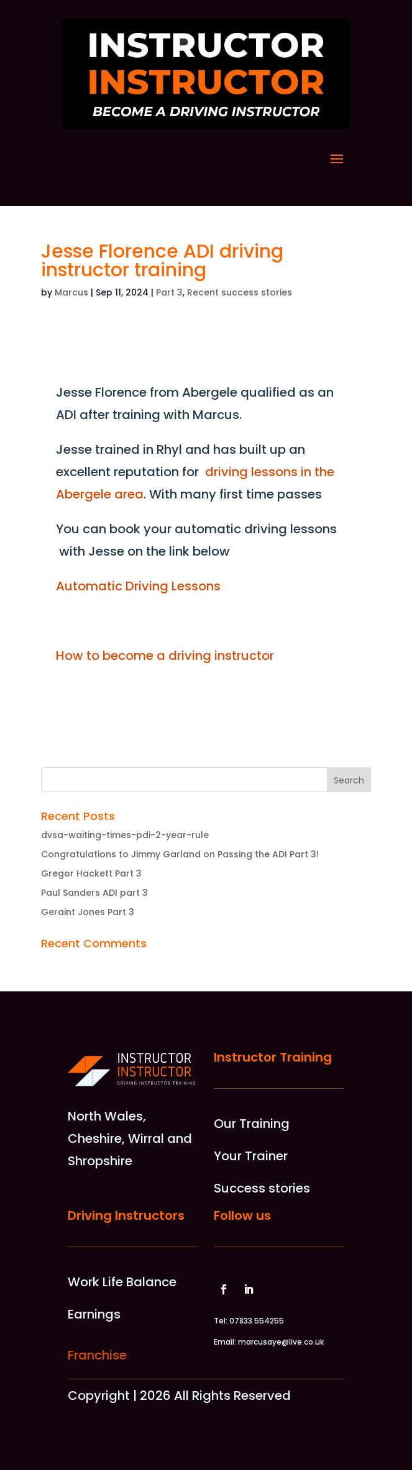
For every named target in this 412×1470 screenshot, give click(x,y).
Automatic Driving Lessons (138, 586)
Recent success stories (239, 292)
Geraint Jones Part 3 (87, 912)
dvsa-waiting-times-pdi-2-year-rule (125, 835)
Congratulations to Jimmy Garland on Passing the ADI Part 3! (180, 854)
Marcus (71, 292)
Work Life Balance (122, 1282)
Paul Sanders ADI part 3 (94, 892)
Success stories (262, 1188)
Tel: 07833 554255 (249, 1320)
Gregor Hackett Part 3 (91, 873)
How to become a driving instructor (165, 655)
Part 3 (169, 292)
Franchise (97, 1355)
